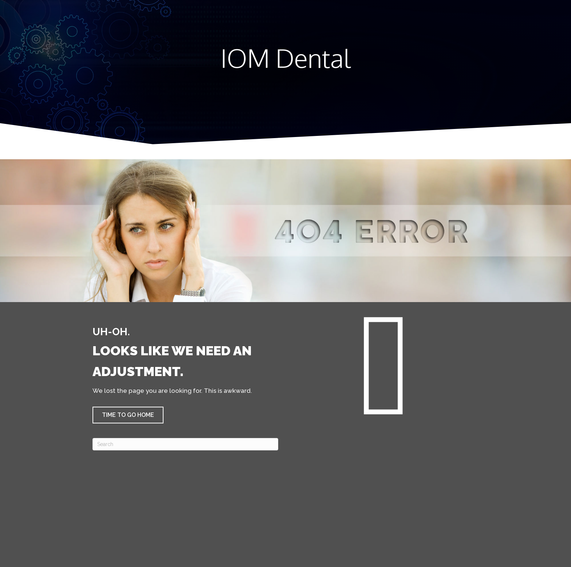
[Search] (185, 444)
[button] (128, 415)
